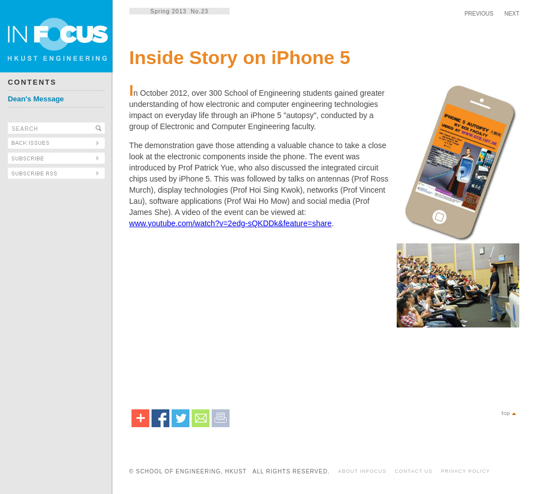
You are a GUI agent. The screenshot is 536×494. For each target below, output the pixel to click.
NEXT (511, 14)
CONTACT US (414, 471)
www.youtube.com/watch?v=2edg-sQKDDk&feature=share (230, 223)
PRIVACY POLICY (465, 471)
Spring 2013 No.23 (179, 11)
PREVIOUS (479, 14)
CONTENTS (32, 82)
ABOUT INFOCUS (362, 471)
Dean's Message (36, 99)
